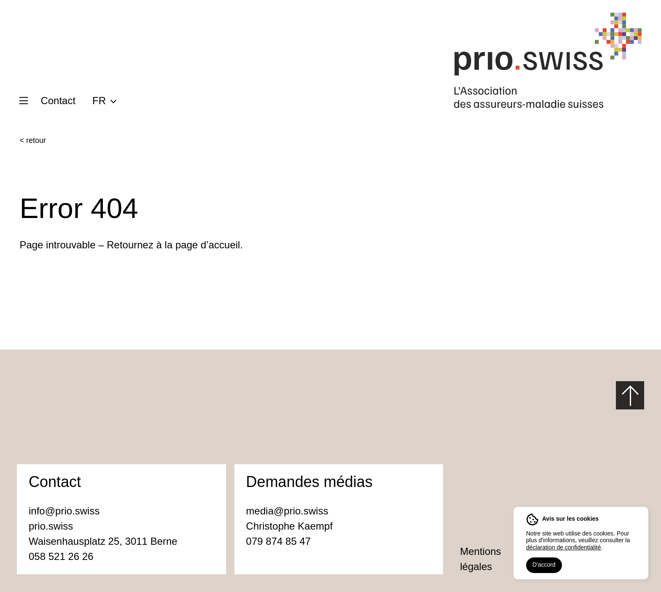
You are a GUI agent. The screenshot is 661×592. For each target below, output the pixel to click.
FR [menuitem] (99, 100)
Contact (57, 100)
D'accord (544, 564)
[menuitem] (104, 100)
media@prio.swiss (288, 511)
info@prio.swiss (64, 511)
